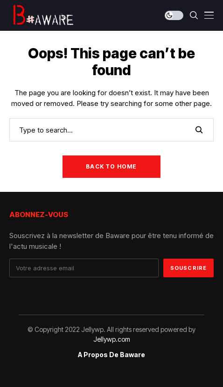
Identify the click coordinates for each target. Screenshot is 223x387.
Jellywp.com (111, 339)
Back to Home (111, 166)
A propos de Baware (111, 355)
